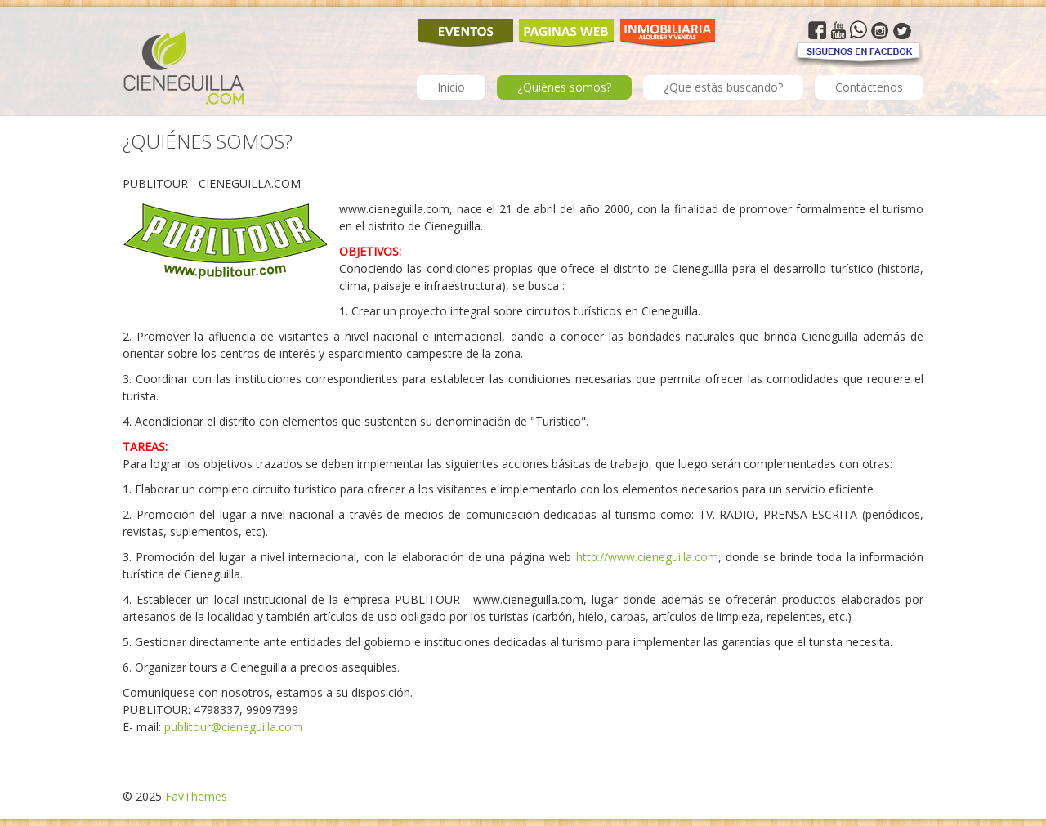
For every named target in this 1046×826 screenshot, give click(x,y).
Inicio (451, 87)
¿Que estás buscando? (723, 87)
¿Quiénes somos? (564, 87)
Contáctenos (869, 87)
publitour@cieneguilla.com (233, 726)
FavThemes (196, 796)
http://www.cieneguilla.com (647, 557)
